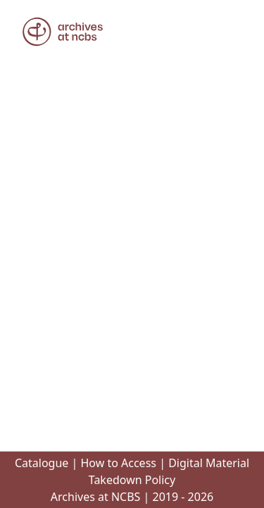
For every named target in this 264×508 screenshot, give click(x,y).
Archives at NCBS (96, 496)
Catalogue (41, 463)
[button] (62, 31)
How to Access (118, 463)
